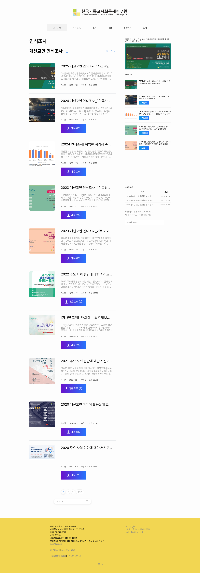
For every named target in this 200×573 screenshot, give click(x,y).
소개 (145, 28)
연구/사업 (57, 28)
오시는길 (65, 550)
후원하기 (127, 28)
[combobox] (111, 51)
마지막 (79, 491)
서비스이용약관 (74, 556)
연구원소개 (55, 550)
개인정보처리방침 (58, 556)
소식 (95, 28)
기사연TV (77, 28)
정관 (73, 550)
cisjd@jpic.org (56, 544)
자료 (110, 28)
